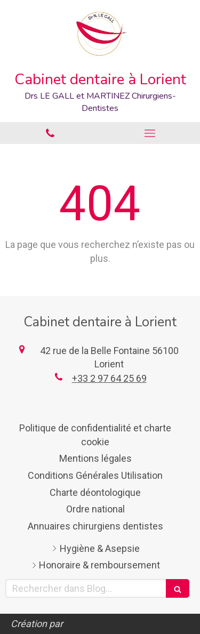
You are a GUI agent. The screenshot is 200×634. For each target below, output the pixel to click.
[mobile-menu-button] (150, 133)
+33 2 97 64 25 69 (109, 378)
